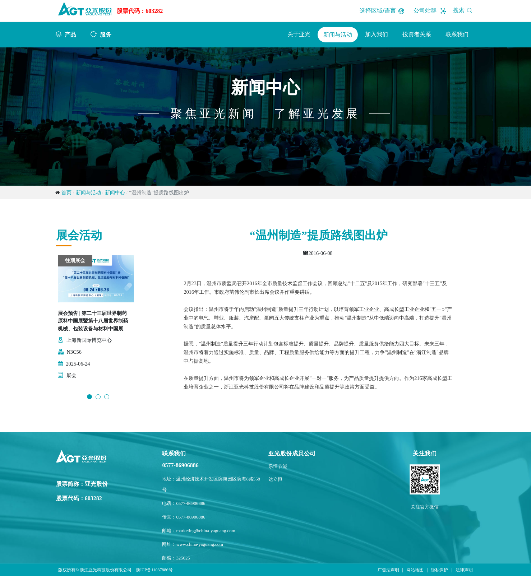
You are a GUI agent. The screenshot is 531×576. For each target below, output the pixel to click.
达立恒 (275, 479)
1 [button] (89, 396)
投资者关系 (416, 34)
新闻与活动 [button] (337, 35)
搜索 (464, 10)
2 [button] (98, 396)
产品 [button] (70, 34)
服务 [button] (105, 34)
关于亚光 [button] (298, 34)
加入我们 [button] (376, 34)
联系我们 (456, 34)
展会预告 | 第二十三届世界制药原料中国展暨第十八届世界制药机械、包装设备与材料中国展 (93, 320)
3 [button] (106, 396)
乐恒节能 (277, 466)
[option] (96, 321)
